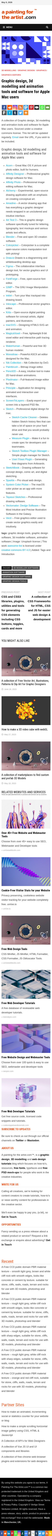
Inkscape (11, 304)
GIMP (9, 287)
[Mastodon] (25, 107)
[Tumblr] (15, 112)
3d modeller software (26, 568)
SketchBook (12, 467)
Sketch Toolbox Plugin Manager (29, 451)
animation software (14, 572)
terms (42, 1483)
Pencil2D (11, 371)
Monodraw (12, 354)
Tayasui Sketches (15, 497)
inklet (9, 295)
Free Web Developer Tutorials (18, 1003)
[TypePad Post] (36, 107)
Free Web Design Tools (14, 949)
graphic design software (17, 577)
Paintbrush (12, 367)
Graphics (41, 70)
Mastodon (33, 1140)
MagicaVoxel (13, 333)
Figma (9, 266)
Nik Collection (13, 362)
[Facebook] (4, 107)
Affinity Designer (15, 174)
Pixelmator (12, 379)
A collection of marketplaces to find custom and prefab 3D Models (25, 776)
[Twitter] (20, 112)
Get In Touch (9, 1217)
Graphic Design (26, 70)
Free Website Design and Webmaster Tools (26, 1057)
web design (39, 1159)
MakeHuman (13, 346)
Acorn (9, 165)
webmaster (37, 1518)
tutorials (6, 1163)
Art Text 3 (11, 220)
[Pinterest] (31, 107)
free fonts (19, 1168)
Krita (8, 312)
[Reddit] (9, 107)
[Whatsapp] (42, 107)
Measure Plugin (20, 438)
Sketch (10, 409)
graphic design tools (14, 581)
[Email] (47, 107)
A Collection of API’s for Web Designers (23, 1441)
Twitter (20, 1140)
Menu (7, 27)
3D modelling (19, 1159)
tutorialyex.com (9, 1017)
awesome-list (14, 545)
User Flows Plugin (22, 459)
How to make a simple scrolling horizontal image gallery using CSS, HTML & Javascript (24, 1431)
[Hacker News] (9, 112)
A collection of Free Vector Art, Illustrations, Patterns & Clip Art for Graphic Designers (25, 682)
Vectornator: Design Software (22, 505)
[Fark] (4, 112)
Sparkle (10, 480)
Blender (10, 237)
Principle (11, 388)
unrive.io (6, 909)
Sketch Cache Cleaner (24, 417)
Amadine (11, 203)
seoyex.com (8, 1071)
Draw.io (10, 258)
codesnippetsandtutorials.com (16, 1125)
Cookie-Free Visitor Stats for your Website (26, 890)
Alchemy (11, 190)
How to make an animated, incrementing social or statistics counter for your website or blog (25, 1416)
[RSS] (20, 107)
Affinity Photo (13, 182)
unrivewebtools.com (11, 850)
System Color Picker (17, 484)
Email (15, 137)
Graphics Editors (11, 75)
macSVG (11, 325)
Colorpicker (12, 245)
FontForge (11, 279)
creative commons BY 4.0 (16, 550)
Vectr (9, 518)
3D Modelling (9, 70)
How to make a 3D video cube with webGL (25, 729)
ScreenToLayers (15, 400)
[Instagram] (15, 107)
